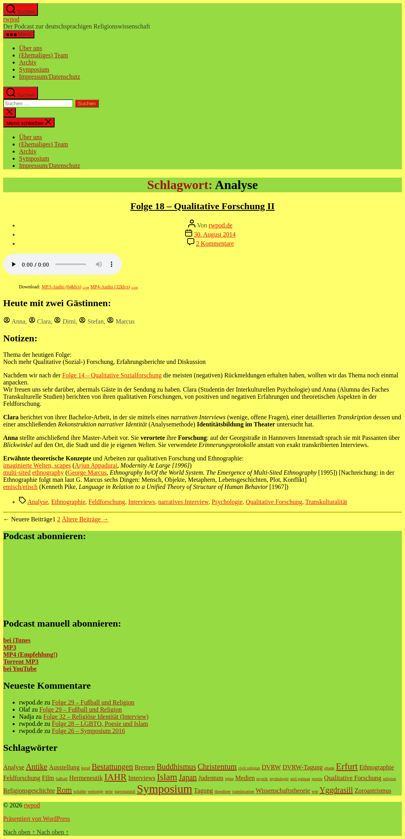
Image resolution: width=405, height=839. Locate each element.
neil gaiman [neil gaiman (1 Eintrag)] (300, 779)
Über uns (30, 48)
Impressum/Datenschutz (49, 76)
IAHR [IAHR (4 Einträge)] (115, 777)
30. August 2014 (214, 234)
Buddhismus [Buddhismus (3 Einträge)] (176, 766)
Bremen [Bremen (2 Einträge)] (144, 767)
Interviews (141, 501)
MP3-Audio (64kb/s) (65, 287)
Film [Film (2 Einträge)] (48, 778)
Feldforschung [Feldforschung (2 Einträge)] (21, 778)
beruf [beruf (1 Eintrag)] (85, 768)
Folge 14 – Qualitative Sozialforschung (112, 375)
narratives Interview (183, 501)
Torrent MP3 (20, 661)
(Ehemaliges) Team (43, 55)
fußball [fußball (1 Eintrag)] (62, 779)
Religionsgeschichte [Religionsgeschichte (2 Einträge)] (29, 790)
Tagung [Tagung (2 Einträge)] (203, 790)
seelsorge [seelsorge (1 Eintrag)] (95, 791)
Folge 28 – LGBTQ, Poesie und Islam (100, 723)
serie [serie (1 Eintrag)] (109, 791)
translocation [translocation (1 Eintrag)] (243, 791)
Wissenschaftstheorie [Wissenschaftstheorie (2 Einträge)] (283, 790)
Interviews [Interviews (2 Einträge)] (141, 778)
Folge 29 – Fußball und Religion (93, 702)
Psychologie (227, 501)
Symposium (34, 69)
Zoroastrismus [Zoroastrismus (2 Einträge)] (372, 790)
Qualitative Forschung (274, 501)
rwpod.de (221, 225)
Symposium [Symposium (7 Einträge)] (164, 788)
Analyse (37, 501)
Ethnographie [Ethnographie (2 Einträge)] (377, 767)
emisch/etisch (20, 486)
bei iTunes (16, 640)
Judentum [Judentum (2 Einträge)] (211, 778)
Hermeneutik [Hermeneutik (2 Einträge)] (86, 778)
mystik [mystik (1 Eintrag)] (262, 779)
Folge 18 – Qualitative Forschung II (203, 206)
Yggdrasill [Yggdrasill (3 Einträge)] (336, 790)
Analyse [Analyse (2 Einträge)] (13, 767)
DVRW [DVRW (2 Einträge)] (271, 767)
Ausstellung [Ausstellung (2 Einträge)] (64, 767)
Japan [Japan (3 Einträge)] (188, 777)
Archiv (27, 62)
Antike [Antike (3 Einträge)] (36, 766)
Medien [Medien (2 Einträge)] (245, 778)
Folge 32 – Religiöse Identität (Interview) (95, 716)
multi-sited (16, 472)
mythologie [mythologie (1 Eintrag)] (279, 779)
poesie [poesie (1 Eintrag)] (317, 779)
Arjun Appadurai (96, 465)
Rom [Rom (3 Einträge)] (64, 790)
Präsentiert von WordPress (36, 818)
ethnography (48, 472)
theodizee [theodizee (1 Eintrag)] (223, 791)
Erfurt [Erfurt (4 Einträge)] (347, 766)
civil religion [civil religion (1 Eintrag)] (249, 768)
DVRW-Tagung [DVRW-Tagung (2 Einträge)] (302, 767)
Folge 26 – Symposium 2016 (88, 730)
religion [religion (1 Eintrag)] (389, 779)
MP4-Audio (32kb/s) (114, 287)
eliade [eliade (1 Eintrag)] (329, 768)
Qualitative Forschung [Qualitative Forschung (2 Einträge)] (352, 778)
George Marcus (87, 472)
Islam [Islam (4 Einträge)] (167, 777)
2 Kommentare (215, 243)
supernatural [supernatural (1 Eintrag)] (124, 791)
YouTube (23, 668)
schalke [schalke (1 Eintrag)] (80, 791)
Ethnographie (68, 501)
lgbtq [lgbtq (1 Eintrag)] (229, 779)
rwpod (11, 19)
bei (7, 668)
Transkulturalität (326, 501)
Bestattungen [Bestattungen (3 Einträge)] (112, 766)
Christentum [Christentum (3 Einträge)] (217, 766)
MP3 (9, 647)
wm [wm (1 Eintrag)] (315, 791)
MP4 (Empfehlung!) (30, 654)
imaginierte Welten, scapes (37, 465)
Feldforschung (107, 501)
